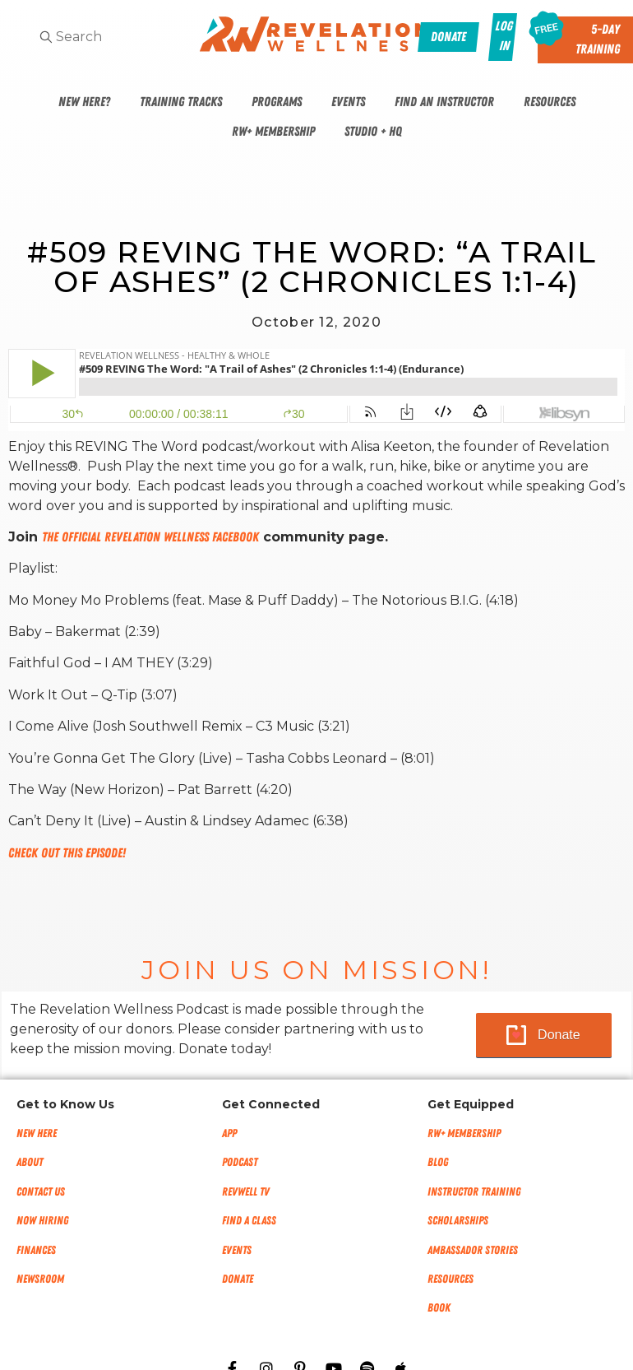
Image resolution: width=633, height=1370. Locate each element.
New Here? (84, 102)
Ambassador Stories (472, 1250)
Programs (277, 102)
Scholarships (457, 1221)
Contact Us (40, 1192)
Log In (503, 36)
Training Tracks (181, 102)
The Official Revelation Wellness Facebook (150, 537)
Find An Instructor (444, 102)
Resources (549, 102)
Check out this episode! (67, 853)
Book (438, 1308)
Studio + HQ (373, 131)
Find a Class (249, 1221)
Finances (36, 1250)
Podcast (239, 1162)
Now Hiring (42, 1221)
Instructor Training (473, 1192)
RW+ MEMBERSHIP (464, 1133)
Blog (437, 1162)
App (229, 1133)
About (29, 1162)
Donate (559, 1035)
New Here (36, 1133)
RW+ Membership (273, 131)
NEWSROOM (40, 1279)
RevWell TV (246, 1192)
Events (348, 102)
